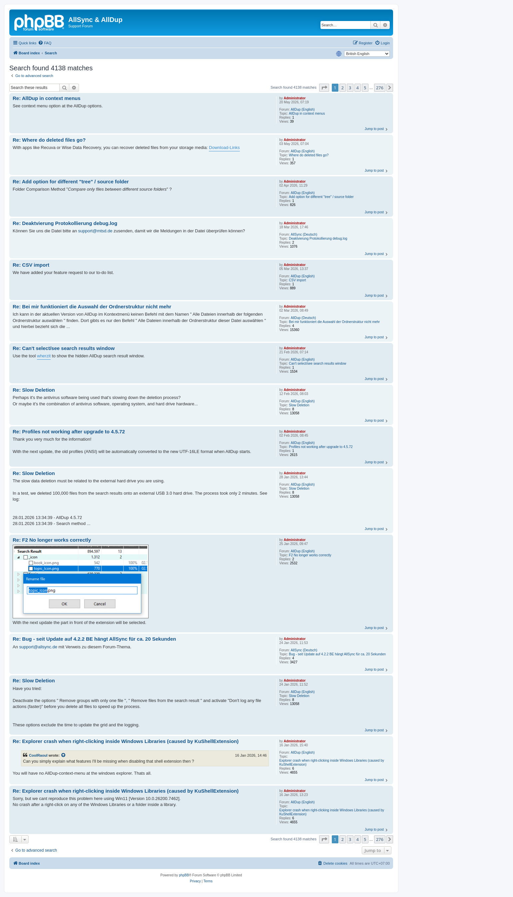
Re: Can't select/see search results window (64, 348)
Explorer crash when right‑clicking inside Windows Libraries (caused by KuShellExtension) (331, 762)
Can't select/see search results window (317, 363)
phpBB (184, 875)
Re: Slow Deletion (34, 390)
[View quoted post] (64, 755)
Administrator (295, 98)
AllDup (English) (303, 109)
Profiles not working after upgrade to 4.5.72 (320, 447)
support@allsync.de (38, 646)
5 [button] (365, 88)
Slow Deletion (299, 405)
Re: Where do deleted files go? (49, 140)
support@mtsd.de (95, 230)
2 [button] (342, 88)
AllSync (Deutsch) (304, 234)
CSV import (297, 280)
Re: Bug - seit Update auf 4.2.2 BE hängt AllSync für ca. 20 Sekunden (94, 639)
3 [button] (350, 88)
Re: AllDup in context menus (47, 98)
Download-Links (224, 147)
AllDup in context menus (307, 113)
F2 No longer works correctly (310, 555)
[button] (324, 88)
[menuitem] (44, 43)
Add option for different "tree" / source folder (321, 197)
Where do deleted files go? (308, 155)
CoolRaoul (38, 755)
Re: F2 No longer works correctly (52, 540)
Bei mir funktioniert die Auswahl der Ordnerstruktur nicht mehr (334, 322)
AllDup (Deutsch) (303, 318)
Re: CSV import (31, 265)
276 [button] (379, 88)
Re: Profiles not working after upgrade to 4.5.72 (69, 431)
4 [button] (357, 88)
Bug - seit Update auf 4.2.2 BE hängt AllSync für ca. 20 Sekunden (337, 654)
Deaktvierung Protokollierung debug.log (318, 238)
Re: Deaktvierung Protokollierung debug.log (65, 223)
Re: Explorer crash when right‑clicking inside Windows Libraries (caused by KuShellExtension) (126, 741)
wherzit (44, 355)
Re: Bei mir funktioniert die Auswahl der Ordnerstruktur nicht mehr (92, 306)
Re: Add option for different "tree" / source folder (71, 181)
